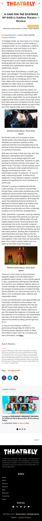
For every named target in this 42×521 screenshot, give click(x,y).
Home (4, 477)
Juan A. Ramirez (10, 35)
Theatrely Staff (10, 423)
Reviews (12, 37)
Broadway (34, 398)
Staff (3, 490)
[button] (39, 3)
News (4, 480)
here (21, 335)
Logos (4, 499)
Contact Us (5, 496)
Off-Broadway (33, 26)
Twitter (4, 348)
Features (5, 487)
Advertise (5, 493)
